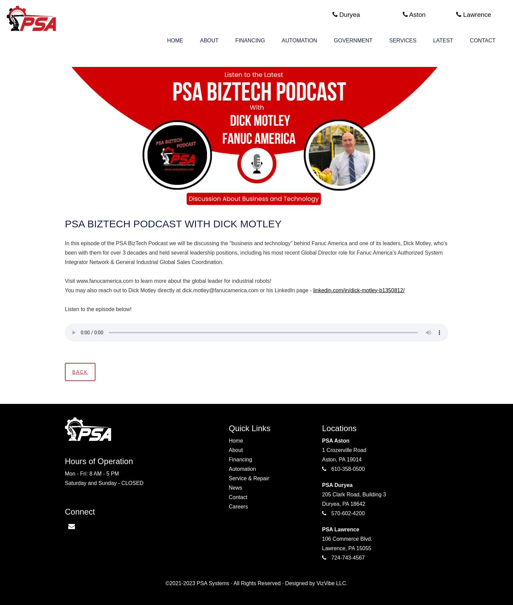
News (235, 488)
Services (403, 40)
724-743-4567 (348, 558)
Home (175, 40)
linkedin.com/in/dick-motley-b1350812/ (359, 290)
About (209, 40)
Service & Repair (249, 478)
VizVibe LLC (331, 583)
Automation (299, 40)
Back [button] (80, 372)
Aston (414, 14)
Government (353, 40)
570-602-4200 (348, 513)
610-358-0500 (348, 469)
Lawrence (473, 14)
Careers (238, 506)
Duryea (346, 14)
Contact (483, 40)
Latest (443, 40)
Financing (250, 40)
